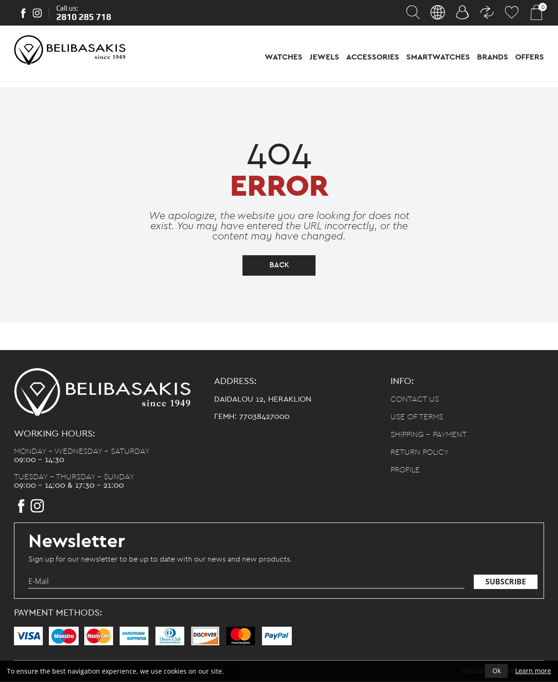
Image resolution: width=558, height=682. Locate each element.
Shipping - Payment (428, 436)
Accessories (372, 57)
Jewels (324, 57)
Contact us (414, 400)
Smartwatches (438, 57)
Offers (529, 57)
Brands (492, 57)
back (279, 266)
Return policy (419, 453)
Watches (284, 57)
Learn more (533, 670)
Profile (405, 471)
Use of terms (416, 418)
